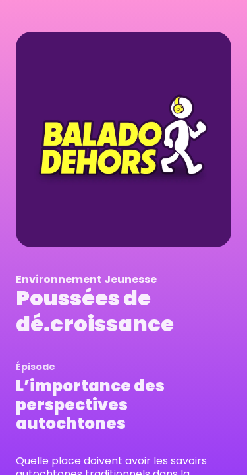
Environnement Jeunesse (86, 279)
